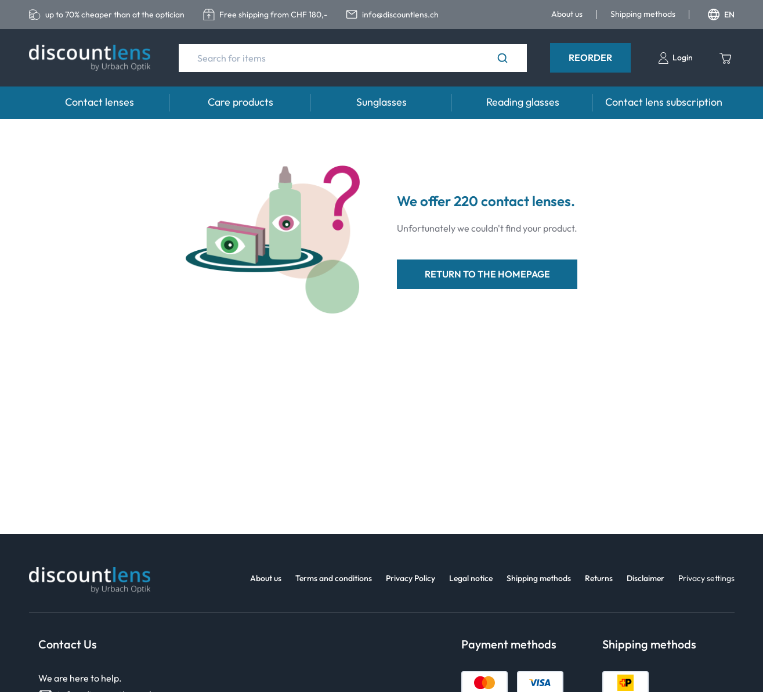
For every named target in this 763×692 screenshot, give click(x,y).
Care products (240, 102)
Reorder (590, 57)
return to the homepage (487, 274)
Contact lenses (99, 102)
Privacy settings (706, 578)
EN (721, 14)
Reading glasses (522, 102)
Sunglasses (381, 102)
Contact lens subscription (663, 102)
